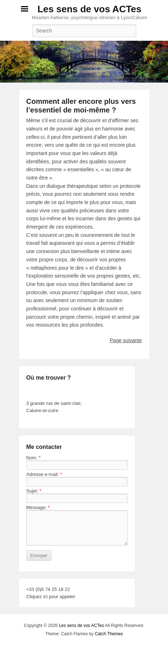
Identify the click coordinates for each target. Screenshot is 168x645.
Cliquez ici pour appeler (51, 596)
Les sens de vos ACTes (90, 9)
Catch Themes (109, 633)
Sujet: (34, 491)
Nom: (33, 457)
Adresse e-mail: (44, 474)
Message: (38, 507)
